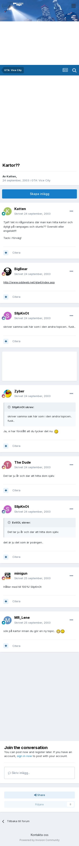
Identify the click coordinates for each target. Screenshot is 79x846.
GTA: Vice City (40, 180)
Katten (11, 176)
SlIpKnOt (21, 313)
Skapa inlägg (39, 194)
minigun (20, 573)
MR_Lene (22, 617)
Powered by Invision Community (40, 840)
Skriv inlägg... (19, 773)
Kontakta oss (39, 835)
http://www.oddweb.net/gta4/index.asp (29, 282)
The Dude (22, 462)
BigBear (21, 269)
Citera (16, 252)
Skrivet (32, 213)
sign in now (24, 756)
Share (39, 795)
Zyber (19, 391)
